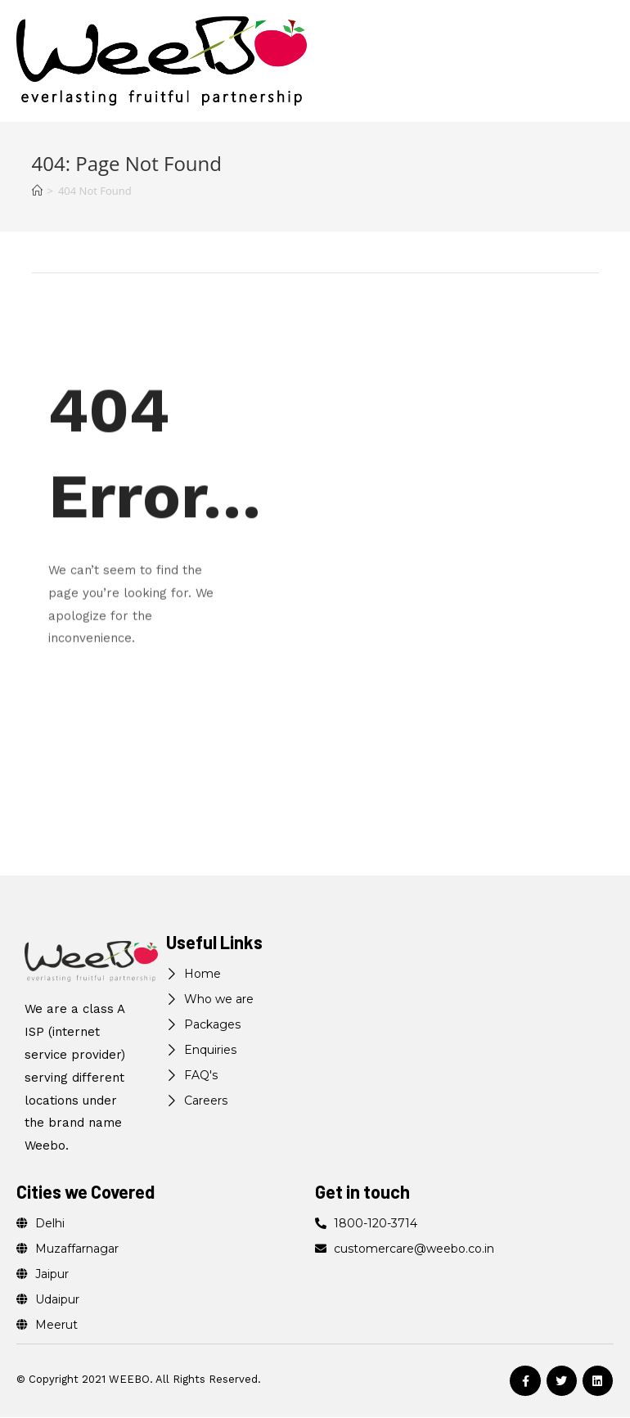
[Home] (37, 190)
